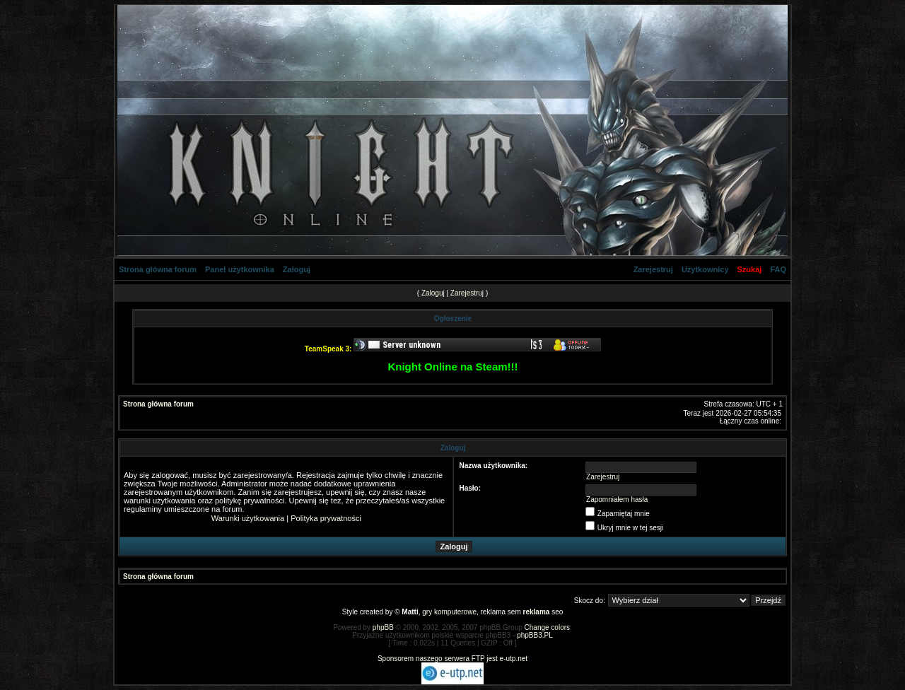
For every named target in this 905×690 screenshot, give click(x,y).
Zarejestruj (653, 269)
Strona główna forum (158, 269)
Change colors (547, 627)
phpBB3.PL (535, 635)
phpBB (383, 627)
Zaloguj (296, 269)
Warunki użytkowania (248, 518)
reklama (536, 612)
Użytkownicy (705, 269)
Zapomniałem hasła (617, 499)
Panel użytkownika (239, 269)
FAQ (778, 269)
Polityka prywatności (326, 518)
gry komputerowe (449, 612)
